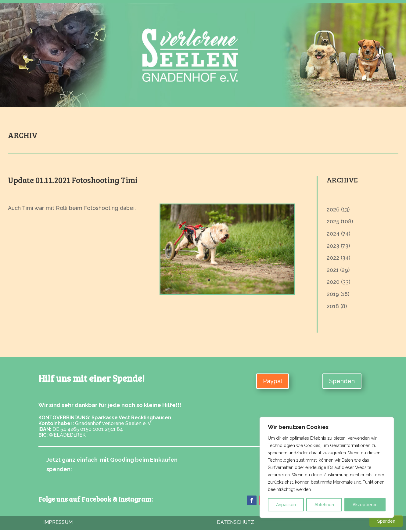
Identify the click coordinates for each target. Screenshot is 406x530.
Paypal (272, 381)
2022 (333, 257)
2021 (333, 270)
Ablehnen (324, 504)
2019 (333, 294)
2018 (333, 306)
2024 (333, 233)
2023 (333, 246)
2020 (333, 282)
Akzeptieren (365, 504)
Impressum (58, 522)
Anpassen (286, 504)
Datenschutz (235, 522)
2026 (333, 209)
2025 (333, 221)
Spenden (342, 381)
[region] (327, 467)
